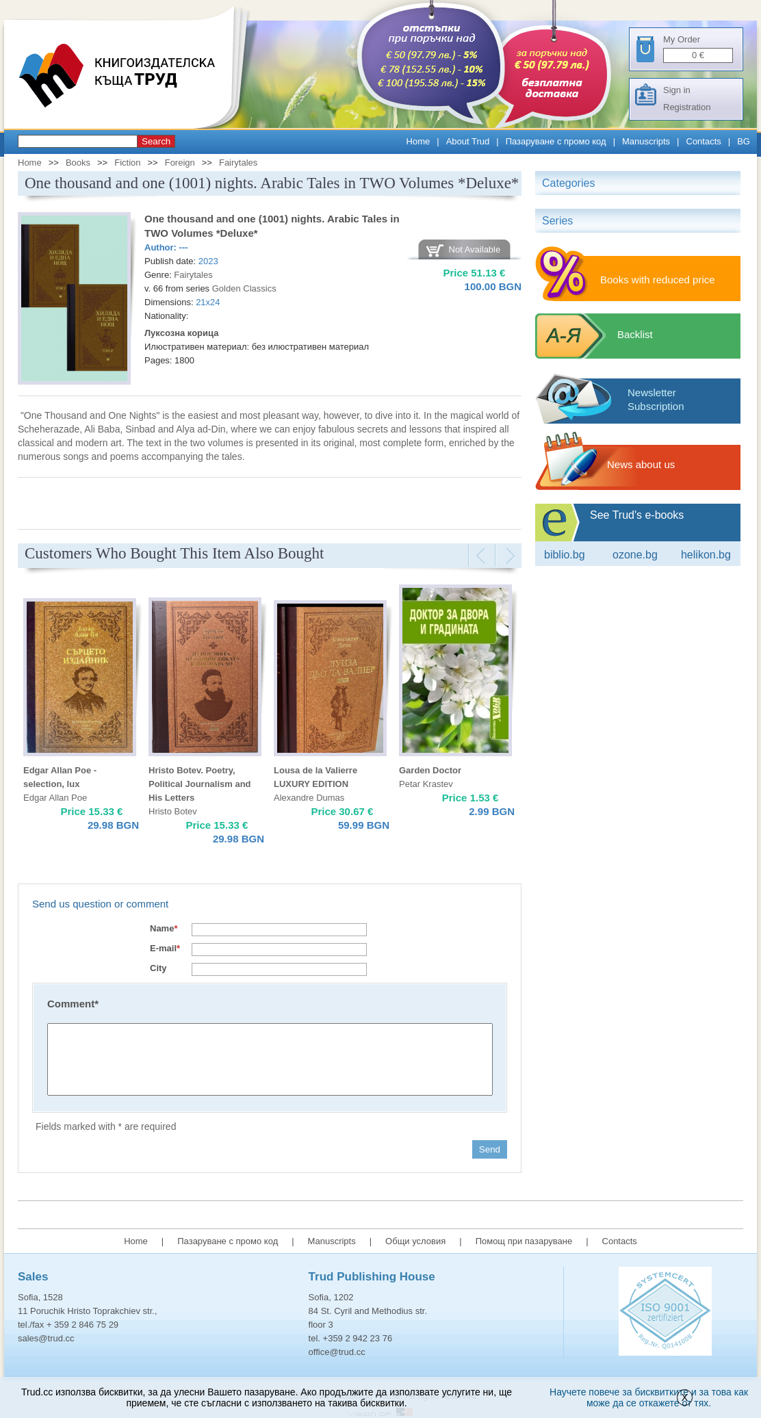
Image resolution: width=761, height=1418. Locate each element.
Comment (73, 1003)
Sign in (677, 90)
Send (489, 1149)
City (158, 968)
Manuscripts (646, 141)
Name (163, 928)
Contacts (703, 141)
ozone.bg (635, 554)
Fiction (127, 162)
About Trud (468, 141)
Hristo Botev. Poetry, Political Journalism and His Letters (200, 784)
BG (743, 141)
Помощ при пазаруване (524, 1241)
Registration (686, 107)
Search (156, 141)
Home (418, 141)
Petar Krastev (426, 784)
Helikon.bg (706, 554)
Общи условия (415, 1241)
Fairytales (238, 162)
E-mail (165, 948)
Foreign (180, 162)
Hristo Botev (173, 811)
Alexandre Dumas (309, 797)
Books (78, 162)
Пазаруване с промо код (556, 141)
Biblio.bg (564, 554)
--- (183, 247)
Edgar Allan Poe (55, 797)
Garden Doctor (430, 770)
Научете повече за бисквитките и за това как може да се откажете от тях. (649, 1397)
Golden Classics (244, 288)
